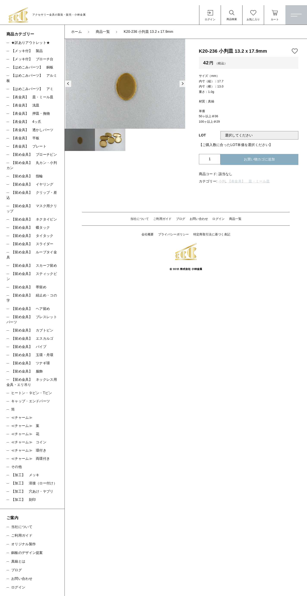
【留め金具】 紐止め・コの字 (31, 297)
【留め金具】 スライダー (32, 244)
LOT (202, 135)
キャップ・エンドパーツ (30, 401)
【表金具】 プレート (28, 146)
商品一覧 (235, 218)
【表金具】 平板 (25, 138)
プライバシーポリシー (173, 234)
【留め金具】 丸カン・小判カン (31, 165)
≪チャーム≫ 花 (25, 434)
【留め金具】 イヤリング (32, 184)
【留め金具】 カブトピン (32, 330)
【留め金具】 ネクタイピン (34, 219)
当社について (139, 218)
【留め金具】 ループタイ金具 (31, 254)
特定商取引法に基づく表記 (211, 234)
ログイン (218, 218)
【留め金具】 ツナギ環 (30, 363)
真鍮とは (18, 561)
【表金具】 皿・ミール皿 (249, 181)
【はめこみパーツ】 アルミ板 (31, 78)
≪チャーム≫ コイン (28, 442)
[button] (68, 84)
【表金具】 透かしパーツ (32, 130)
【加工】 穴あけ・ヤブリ (32, 491)
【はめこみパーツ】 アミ (32, 89)
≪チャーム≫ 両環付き (30, 458)
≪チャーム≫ (21, 417)
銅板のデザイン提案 (27, 553)
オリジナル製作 (23, 544)
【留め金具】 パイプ (28, 347)
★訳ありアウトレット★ (30, 42)
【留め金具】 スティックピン (31, 276)
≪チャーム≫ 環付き (28, 450)
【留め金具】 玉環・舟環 (32, 355)
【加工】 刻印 (23, 499)
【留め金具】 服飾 (27, 371)
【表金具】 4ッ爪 (26, 122)
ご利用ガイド (162, 218)
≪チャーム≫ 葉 (25, 426)
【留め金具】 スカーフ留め (34, 265)
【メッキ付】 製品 (27, 51)
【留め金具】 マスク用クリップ (31, 208)
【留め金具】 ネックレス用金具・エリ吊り (31, 382)
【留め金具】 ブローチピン (34, 154)
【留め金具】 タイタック (32, 236)
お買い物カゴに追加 (259, 159)
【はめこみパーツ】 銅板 (32, 67)
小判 (222, 181)
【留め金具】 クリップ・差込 (31, 195)
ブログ (180, 218)
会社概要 (148, 234)
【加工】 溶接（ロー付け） (34, 483)
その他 (16, 467)
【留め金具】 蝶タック (30, 227)
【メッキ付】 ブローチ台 (32, 59)
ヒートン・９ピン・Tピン (31, 393)
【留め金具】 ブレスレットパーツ (31, 319)
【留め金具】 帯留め (28, 287)
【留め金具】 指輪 (27, 176)
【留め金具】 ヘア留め (30, 309)
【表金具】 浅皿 (25, 105)
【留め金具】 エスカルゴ (32, 338)
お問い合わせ (199, 218)
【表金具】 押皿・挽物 (30, 113)
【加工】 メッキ (25, 475)
